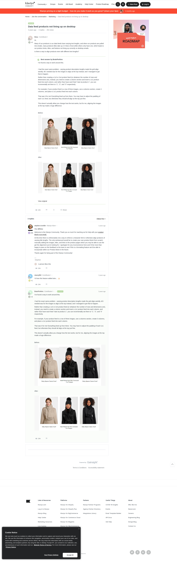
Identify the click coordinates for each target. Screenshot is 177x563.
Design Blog (132, 522)
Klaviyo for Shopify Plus (69, 509)
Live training (42, 526)
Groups (52, 4)
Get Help (109, 522)
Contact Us (132, 526)
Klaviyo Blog (42, 513)
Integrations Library (89, 513)
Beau (36, 37)
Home (27, 17)
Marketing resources (45, 522)
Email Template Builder (113, 513)
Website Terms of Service (43, 545)
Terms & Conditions (79, 468)
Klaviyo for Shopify (67, 505)
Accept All (70, 555)
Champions (115, 4)
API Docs (109, 517)
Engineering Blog (134, 517)
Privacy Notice (11, 547)
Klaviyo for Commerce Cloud (70, 517)
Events (60, 4)
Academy (79, 4)
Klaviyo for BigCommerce (69, 513)
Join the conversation (39, 17)
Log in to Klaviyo (43, 509)
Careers (131, 513)
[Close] (79, 528)
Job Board (69, 4)
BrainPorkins (38, 291)
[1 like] (42, 264)
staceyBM (37, 275)
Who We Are (132, 505)
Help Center (89, 4)
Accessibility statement (96, 468)
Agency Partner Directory (91, 509)
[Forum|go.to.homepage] (30, 4)
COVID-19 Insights (112, 505)
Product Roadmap (102, 4)
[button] (132, 4)
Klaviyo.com (42, 505)
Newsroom (132, 509)
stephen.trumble (40, 226)
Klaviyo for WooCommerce (70, 526)
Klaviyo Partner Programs (91, 505)
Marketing (52, 17)
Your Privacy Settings (51, 555)
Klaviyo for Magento (67, 522)
